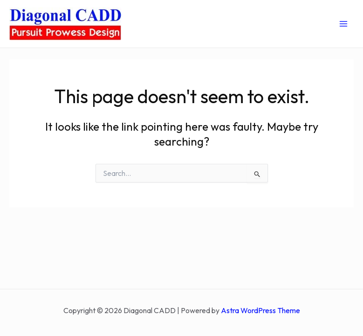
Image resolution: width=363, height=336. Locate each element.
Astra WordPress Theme (260, 310)
